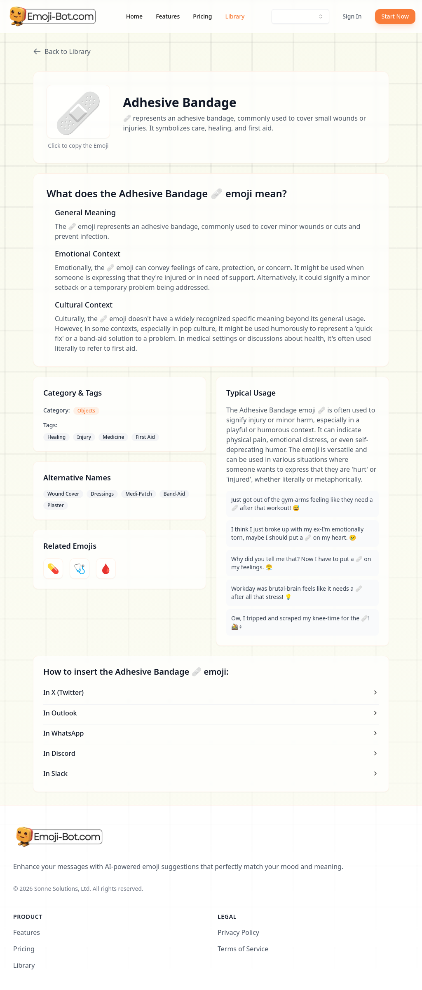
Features (168, 16)
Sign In (351, 16)
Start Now (395, 16)
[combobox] (300, 16)
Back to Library (62, 51)
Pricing (202, 16)
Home (134, 16)
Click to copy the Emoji (78, 145)
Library (235, 16)
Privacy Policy (238, 932)
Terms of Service (243, 948)
